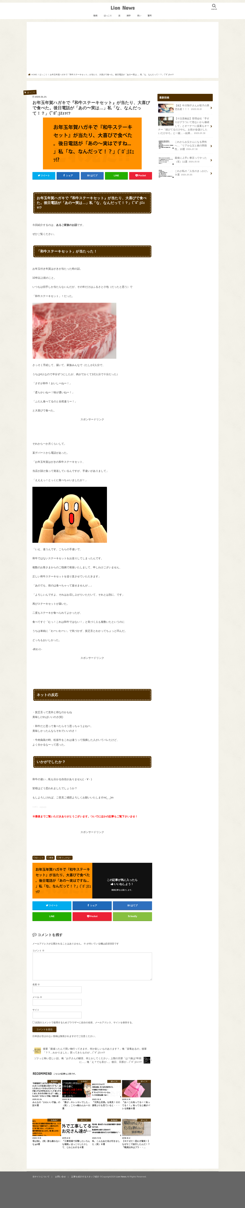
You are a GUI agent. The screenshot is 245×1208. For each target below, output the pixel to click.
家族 (51, 858)
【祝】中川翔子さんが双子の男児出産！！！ (183, 108)
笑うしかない (65, 858)
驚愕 (150, 15)
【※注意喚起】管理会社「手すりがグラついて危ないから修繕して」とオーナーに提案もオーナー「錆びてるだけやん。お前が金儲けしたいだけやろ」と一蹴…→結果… (183, 126)
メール (37, 997)
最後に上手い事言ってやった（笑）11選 (182, 160)
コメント (38, 950)
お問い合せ (60, 1176)
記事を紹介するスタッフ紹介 (85, 1176)
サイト (35, 1009)
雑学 (129, 15)
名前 (36, 984)
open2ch (43, 807)
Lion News (122, 7)
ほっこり (108, 15)
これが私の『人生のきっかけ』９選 (183, 173)
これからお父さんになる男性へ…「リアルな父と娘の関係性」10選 (182, 145)
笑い (139, 15)
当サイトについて (41, 1176)
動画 (95, 15)
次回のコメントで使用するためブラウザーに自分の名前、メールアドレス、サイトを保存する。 (84, 1022)
